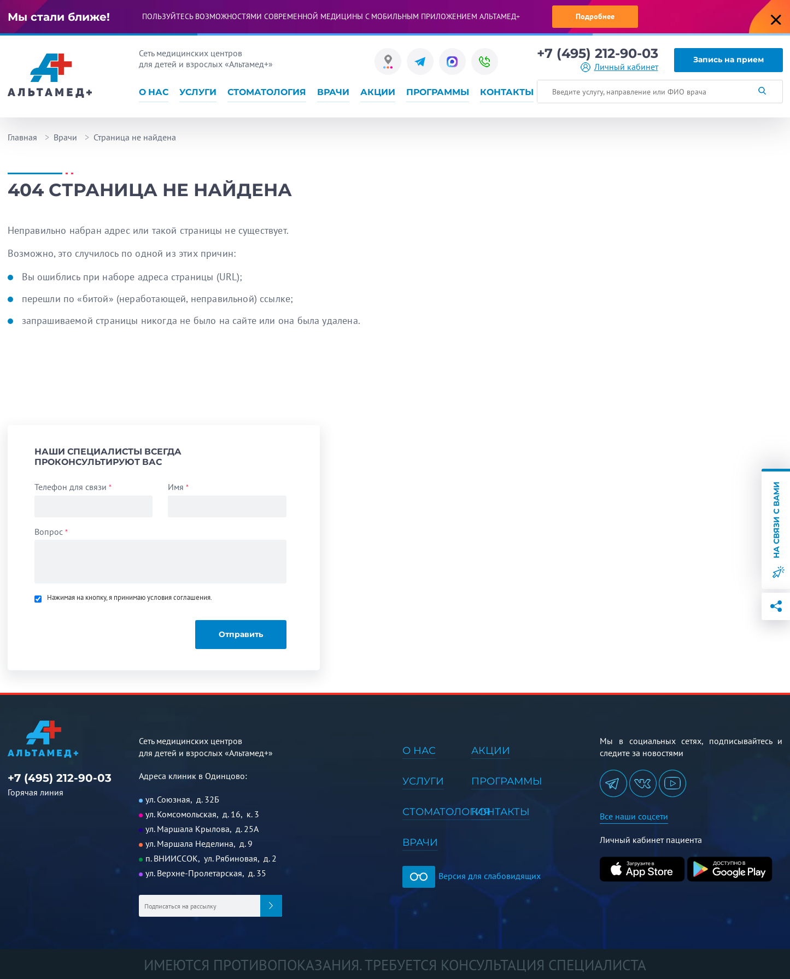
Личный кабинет (626, 67)
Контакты (507, 92)
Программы (437, 92)
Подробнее (595, 16)
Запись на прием (728, 59)
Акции (377, 92)
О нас (153, 92)
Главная (22, 137)
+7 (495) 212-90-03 (597, 53)
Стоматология (266, 92)
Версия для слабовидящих (471, 875)
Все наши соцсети (634, 816)
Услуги (197, 92)
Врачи (333, 92)
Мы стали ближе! (59, 16)
